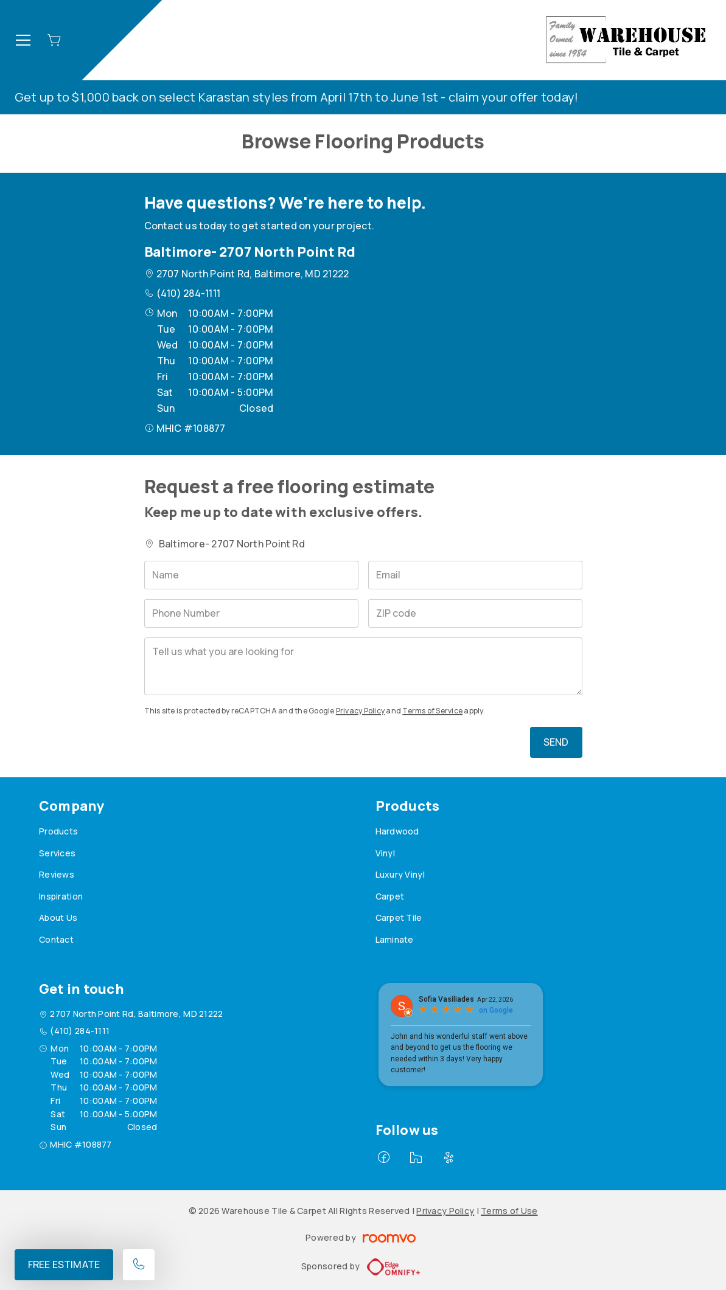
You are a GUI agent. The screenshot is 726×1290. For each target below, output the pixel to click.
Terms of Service (432, 711)
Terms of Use (509, 1210)
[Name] (251, 575)
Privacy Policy (360, 711)
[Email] (475, 575)
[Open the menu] (23, 40)
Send (556, 742)
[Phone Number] (251, 613)
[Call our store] (139, 1264)
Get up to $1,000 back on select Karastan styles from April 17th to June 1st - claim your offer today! (296, 97)
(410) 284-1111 (188, 293)
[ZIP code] (475, 613)
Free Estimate (64, 1264)
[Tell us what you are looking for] (363, 666)
